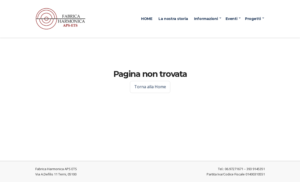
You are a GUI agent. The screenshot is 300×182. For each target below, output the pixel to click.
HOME (146, 18)
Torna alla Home (150, 86)
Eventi (231, 18)
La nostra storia (173, 18)
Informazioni (206, 18)
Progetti (253, 18)
